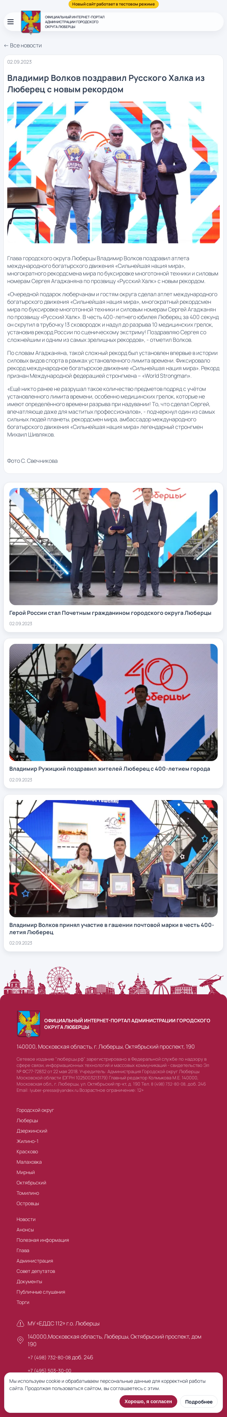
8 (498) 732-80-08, (169, 1084)
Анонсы (25, 1229)
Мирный (26, 1172)
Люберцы (27, 1120)
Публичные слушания (41, 1291)
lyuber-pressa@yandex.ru (54, 1090)
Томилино (28, 1193)
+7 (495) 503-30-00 (49, 1370)
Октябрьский (31, 1182)
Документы (29, 1281)
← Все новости (22, 45)
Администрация (35, 1260)
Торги (23, 1302)
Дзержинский (32, 1130)
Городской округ (35, 1110)
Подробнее (198, 1401)
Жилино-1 (27, 1141)
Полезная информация (43, 1240)
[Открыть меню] (10, 22)
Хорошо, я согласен (148, 1401)
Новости (26, 1219)
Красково (27, 1151)
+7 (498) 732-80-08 (49, 1357)
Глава (23, 1250)
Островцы (28, 1203)
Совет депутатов (36, 1271)
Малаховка (29, 1161)
